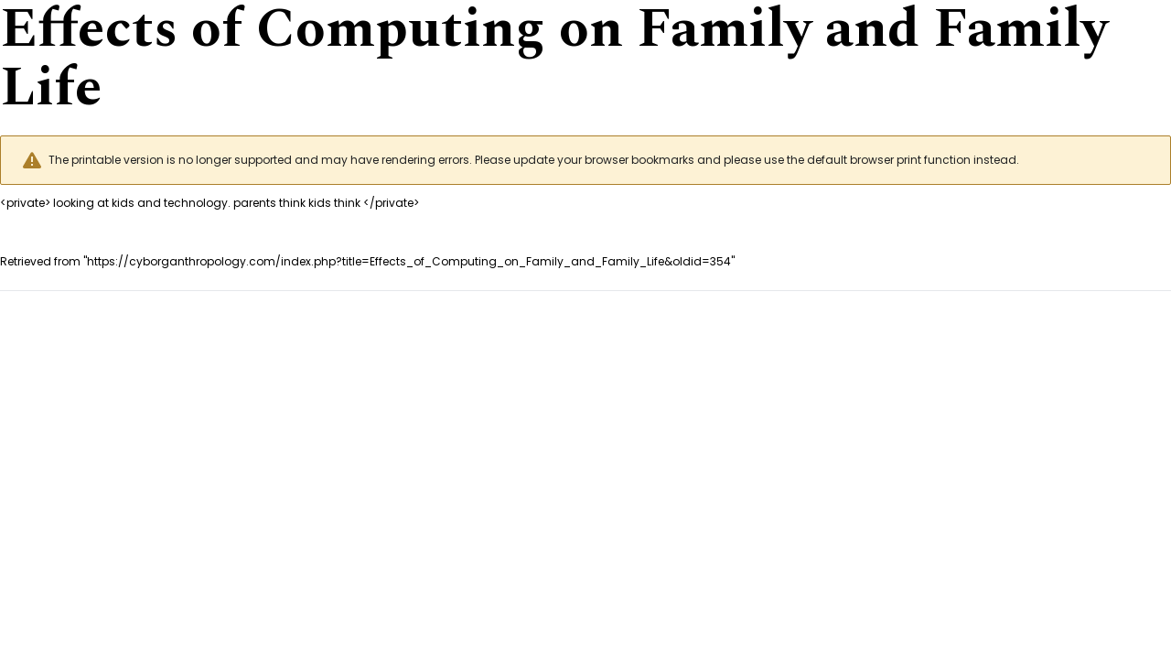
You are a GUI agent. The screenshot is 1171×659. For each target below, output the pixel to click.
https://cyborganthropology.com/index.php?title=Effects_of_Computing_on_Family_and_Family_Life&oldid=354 (409, 261)
